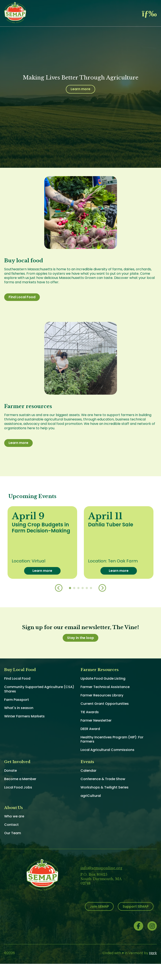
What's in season (18, 707)
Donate (10, 770)
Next (102, 588)
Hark (153, 953)
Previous (58, 588)
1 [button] (70, 588)
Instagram (152, 926)
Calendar (88, 770)
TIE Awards (89, 712)
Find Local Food (22, 297)
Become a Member (20, 779)
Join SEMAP (99, 906)
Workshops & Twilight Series (104, 787)
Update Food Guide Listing (102, 678)
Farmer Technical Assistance (105, 686)
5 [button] (87, 588)
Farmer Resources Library (101, 695)
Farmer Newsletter (96, 720)
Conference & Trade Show (102, 779)
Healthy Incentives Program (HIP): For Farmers (111, 739)
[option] (42, 542)
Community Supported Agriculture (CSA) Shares (39, 689)
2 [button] (74, 588)
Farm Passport (16, 699)
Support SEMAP (136, 906)
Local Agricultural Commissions (107, 749)
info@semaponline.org (101, 868)
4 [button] (82, 588)
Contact (11, 824)
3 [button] (78, 588)
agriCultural (90, 795)
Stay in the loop (80, 637)
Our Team (12, 833)
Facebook (138, 926)
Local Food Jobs (18, 787)
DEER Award (90, 728)
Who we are (14, 816)
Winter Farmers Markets (24, 716)
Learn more (80, 89)
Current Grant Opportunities (104, 703)
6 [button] (91, 588)
